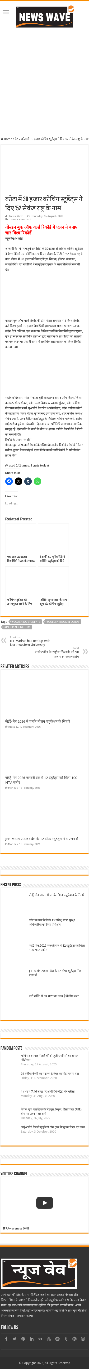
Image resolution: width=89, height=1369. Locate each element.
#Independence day (17, 627)
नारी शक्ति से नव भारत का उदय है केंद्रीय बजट (54, 996)
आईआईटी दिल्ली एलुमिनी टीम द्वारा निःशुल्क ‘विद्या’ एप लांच (53, 1127)
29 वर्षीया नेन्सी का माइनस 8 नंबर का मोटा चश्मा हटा (50, 1073)
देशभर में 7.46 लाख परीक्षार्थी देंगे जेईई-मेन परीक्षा (48, 1091)
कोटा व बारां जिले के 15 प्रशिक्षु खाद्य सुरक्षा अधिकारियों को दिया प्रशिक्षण (52, 922)
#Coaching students (26, 621)
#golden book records (63, 621)
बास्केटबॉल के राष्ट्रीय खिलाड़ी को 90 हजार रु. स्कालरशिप (54, 653)
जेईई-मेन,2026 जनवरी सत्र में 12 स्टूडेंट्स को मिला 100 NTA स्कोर (57, 948)
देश (17, 139)
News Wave (16, 216)
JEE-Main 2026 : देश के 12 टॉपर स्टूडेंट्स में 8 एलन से (41, 839)
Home (6, 139)
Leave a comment (20, 219)
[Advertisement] (44, 86)
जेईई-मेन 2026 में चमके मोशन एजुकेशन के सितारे (37, 721)
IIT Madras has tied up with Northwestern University (34, 641)
